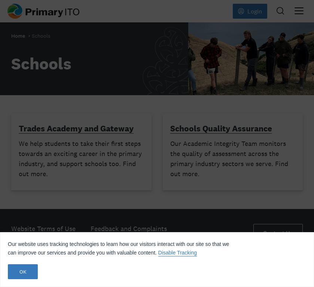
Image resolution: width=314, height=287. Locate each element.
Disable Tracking (177, 253)
